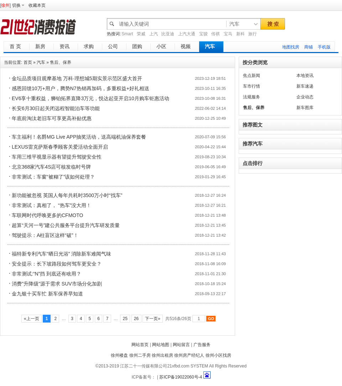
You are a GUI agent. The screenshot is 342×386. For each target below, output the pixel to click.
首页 (28, 62)
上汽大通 (186, 33)
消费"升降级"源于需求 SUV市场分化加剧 (57, 284)
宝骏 (203, 33)
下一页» (152, 318)
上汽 (153, 33)
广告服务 (202, 344)
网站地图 (160, 344)
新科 (240, 33)
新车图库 (305, 107)
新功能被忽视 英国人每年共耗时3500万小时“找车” (67, 195)
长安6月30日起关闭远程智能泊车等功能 (56, 108)
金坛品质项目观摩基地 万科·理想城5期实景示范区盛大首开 (77, 78)
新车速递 (305, 86)
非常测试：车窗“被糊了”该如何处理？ (53, 177)
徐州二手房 (140, 355)
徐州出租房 (162, 355)
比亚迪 (167, 33)
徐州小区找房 (218, 355)
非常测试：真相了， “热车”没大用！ (51, 205)
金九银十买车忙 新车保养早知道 (47, 294)
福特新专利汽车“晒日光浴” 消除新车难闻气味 (61, 254)
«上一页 (31, 318)
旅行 (252, 33)
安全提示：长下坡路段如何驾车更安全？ (57, 264)
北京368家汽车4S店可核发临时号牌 (51, 167)
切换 (16, 5)
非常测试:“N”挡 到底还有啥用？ (46, 274)
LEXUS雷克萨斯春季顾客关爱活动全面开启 (60, 147)
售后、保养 (60, 62)
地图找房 (290, 47)
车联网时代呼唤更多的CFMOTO (47, 215)
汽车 (41, 62)
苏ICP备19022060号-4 (180, 377)
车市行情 (251, 86)
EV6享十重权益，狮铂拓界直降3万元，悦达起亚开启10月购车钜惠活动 (90, 98)
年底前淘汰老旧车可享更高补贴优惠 (52, 118)
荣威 (141, 33)
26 (136, 318)
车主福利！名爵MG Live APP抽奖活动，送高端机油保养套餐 (79, 137)
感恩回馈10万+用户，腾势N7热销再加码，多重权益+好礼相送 (80, 88)
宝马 (228, 33)
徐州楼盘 (119, 355)
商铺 (308, 47)
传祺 (215, 33)
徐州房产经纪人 (189, 355)
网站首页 (140, 344)
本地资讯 (305, 75)
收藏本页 (37, 5)
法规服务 (251, 96)
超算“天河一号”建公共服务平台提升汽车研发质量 (66, 225)
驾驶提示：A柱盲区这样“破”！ (45, 235)
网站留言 (181, 344)
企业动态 (305, 96)
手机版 (324, 47)
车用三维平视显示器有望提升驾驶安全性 (57, 157)
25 (125, 318)
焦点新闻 (251, 75)
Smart (127, 33)
